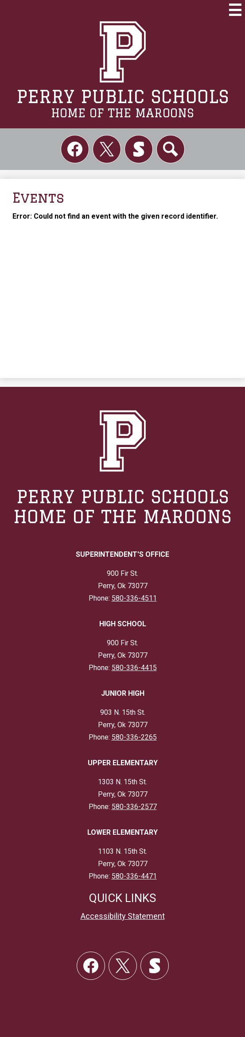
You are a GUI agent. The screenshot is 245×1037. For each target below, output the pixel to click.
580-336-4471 (134, 876)
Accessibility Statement (123, 916)
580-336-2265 (134, 737)
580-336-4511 (134, 598)
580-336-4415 (134, 667)
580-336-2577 (134, 806)
